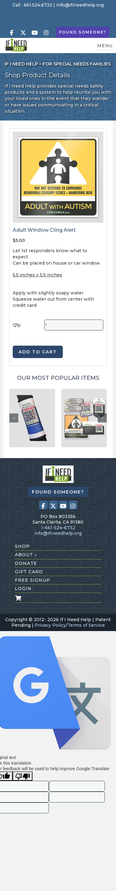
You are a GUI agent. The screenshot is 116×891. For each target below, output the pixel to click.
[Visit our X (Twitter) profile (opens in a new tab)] (23, 33)
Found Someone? (82, 32)
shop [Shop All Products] (22, 546)
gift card (29, 572)
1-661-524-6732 (58, 527)
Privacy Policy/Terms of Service (70, 625)
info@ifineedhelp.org (80, 5)
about (26, 554)
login (23, 588)
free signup (32, 580)
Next (102, 417)
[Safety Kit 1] (84, 418)
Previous (13, 417)
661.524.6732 (38, 5)
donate (26, 563)
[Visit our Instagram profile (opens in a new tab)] (46, 33)
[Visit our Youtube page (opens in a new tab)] (35, 33)
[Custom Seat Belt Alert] (32, 418)
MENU (105, 45)
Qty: (17, 325)
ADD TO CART (38, 352)
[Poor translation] (22, 776)
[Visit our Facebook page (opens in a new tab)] (12, 33)
